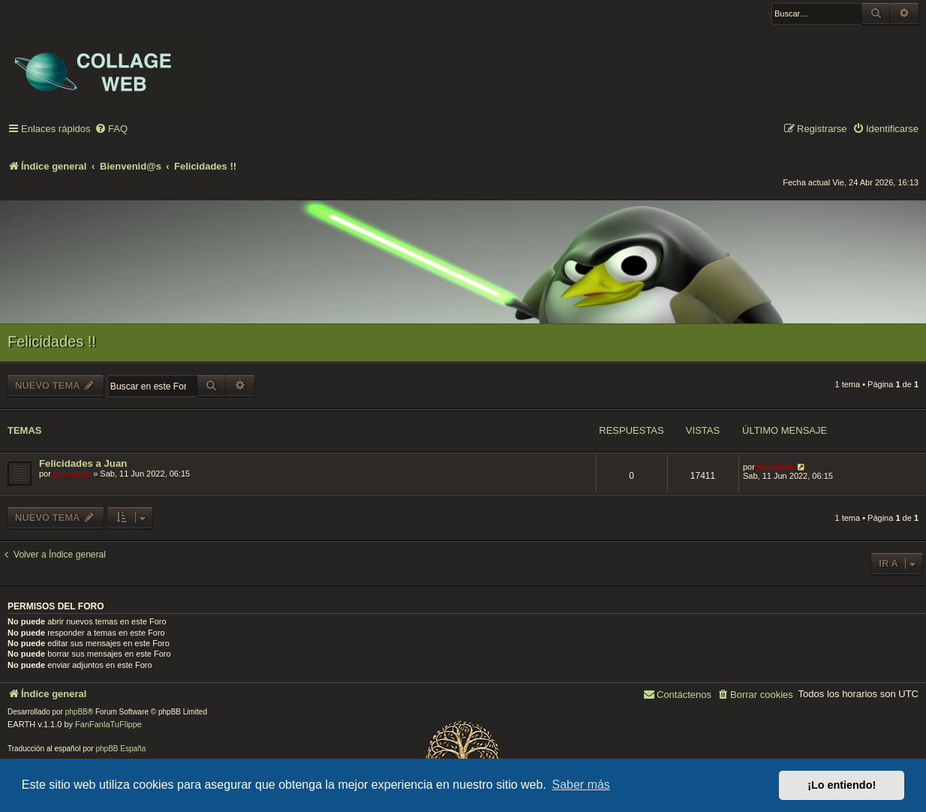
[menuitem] (111, 129)
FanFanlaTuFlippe (108, 724)
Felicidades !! (52, 341)
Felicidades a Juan (83, 463)
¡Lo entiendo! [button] (841, 785)
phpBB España (120, 748)
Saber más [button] (581, 784)
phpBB (76, 712)
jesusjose (72, 473)
